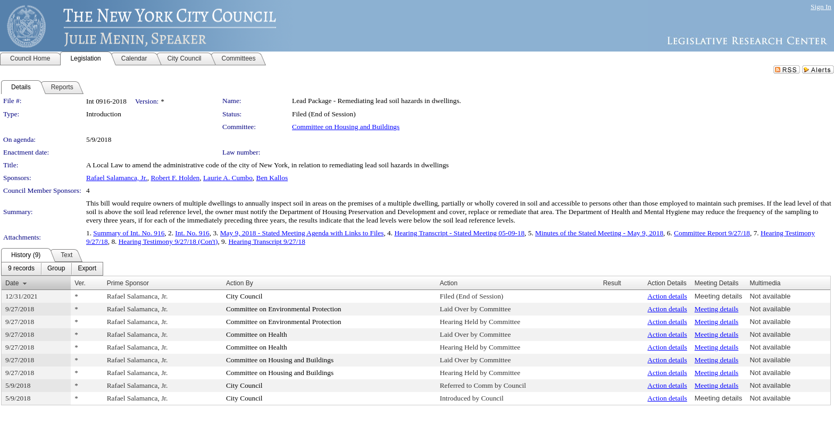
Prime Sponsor (128, 283)
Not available (769, 296)
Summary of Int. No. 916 (128, 233)
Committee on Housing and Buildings (345, 127)
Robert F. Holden (175, 178)
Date (12, 283)
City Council (244, 296)
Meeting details (719, 296)
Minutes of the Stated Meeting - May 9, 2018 (599, 233)
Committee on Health (256, 334)
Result (612, 283)
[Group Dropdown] (56, 268)
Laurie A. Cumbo (228, 178)
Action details (667, 296)
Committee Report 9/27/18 (712, 233)
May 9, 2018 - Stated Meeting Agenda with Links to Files (302, 233)
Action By (239, 283)
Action (448, 283)
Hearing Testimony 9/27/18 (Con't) (168, 241)
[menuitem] (21, 268)
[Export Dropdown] (87, 268)
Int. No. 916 (192, 233)
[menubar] (52, 269)
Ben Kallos (272, 178)
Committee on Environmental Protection (283, 309)
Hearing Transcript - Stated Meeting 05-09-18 (459, 233)
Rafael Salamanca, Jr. (116, 178)
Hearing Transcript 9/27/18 (266, 241)
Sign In (821, 7)
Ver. (80, 283)
